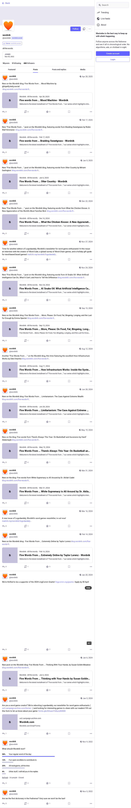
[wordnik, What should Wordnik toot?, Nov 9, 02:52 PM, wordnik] (47, 763)
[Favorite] (48, 111)
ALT (89, 643)
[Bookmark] (69, 111)
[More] (90, 111)
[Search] (113, 5)
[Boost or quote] (26, 111)
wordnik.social (17, 38)
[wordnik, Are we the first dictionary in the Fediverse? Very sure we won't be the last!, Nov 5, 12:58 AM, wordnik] (47, 798)
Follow (75, 29)
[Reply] (4, 111)
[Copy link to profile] (84, 29)
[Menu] (89, 29)
